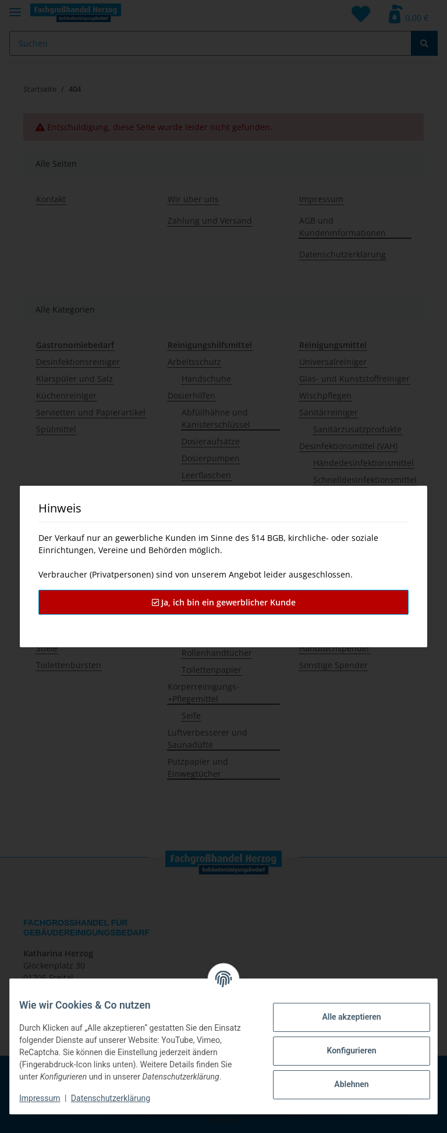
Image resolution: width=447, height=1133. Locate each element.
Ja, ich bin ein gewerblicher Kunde (224, 602)
